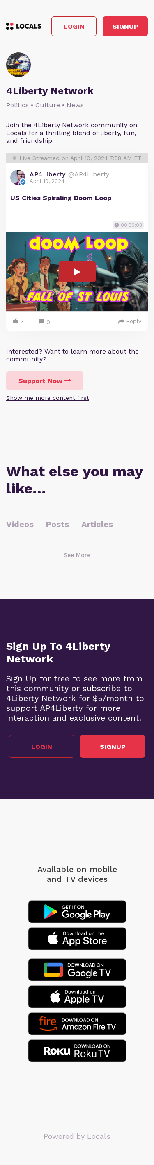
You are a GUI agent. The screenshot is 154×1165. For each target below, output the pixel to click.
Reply (129, 321)
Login (74, 26)
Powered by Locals (77, 1136)
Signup (125, 26)
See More (77, 555)
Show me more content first (47, 397)
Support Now (44, 381)
